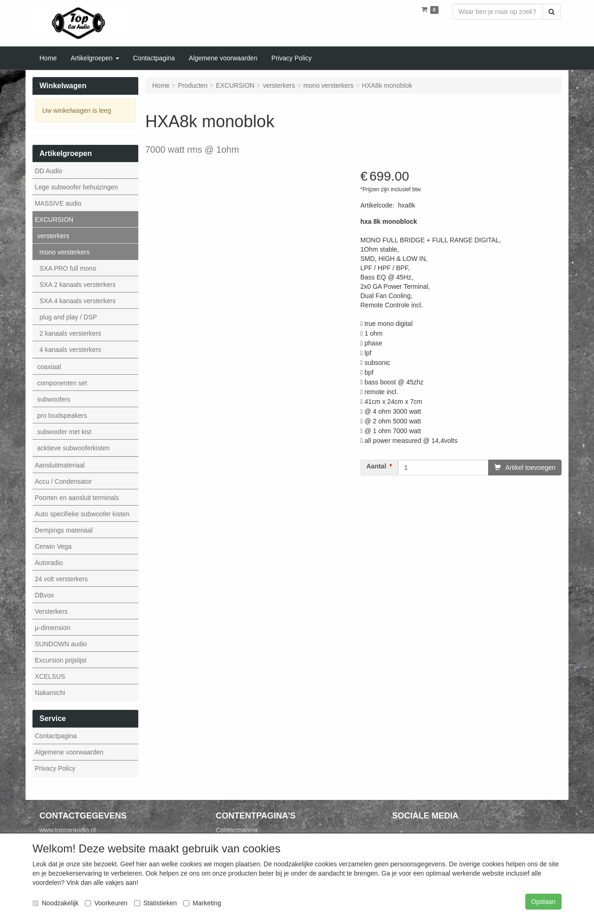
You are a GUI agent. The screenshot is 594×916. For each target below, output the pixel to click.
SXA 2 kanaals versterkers (77, 284)
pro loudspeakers (62, 415)
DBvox (44, 595)
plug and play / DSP (68, 317)
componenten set (62, 383)
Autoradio (49, 562)
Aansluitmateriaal (59, 465)
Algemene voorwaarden (69, 752)
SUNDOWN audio (61, 644)
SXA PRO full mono (67, 268)
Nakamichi (50, 692)
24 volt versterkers (61, 579)
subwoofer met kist (64, 431)
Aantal (377, 466)
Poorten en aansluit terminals (77, 497)
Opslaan (543, 901)
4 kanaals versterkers (70, 349)
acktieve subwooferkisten (73, 448)
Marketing (202, 903)
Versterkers (51, 611)
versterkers (53, 236)
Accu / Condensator (63, 481)
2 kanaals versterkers (70, 333)
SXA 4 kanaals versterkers (77, 301)
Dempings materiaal (64, 530)
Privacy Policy (55, 768)
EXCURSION (54, 219)
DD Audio (48, 171)
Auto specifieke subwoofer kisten (82, 514)
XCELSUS (50, 676)
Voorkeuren (106, 903)
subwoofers (54, 399)
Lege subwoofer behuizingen (76, 187)
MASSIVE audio (58, 203)
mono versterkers (64, 252)
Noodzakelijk (55, 903)
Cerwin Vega (53, 546)
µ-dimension (53, 627)
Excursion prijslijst (60, 660)
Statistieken (155, 903)
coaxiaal (49, 366)
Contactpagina (56, 736)
